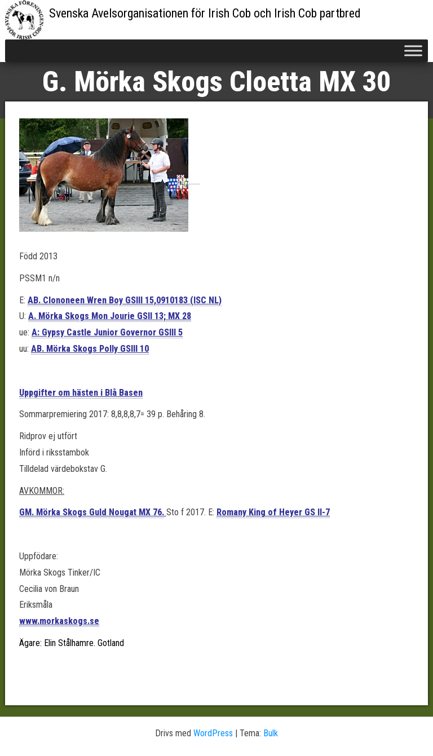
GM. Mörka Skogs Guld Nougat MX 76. (91, 512)
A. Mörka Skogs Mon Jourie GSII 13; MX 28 (109, 316)
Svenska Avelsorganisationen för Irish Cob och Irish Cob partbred (205, 13)
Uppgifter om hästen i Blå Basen (81, 392)
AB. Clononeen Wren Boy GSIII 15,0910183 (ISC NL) (125, 300)
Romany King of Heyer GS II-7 (273, 512)
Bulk (270, 733)
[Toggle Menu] (413, 50)
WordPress (213, 733)
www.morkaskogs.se (59, 621)
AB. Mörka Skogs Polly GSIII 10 (90, 348)
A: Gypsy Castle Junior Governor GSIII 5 (107, 332)
